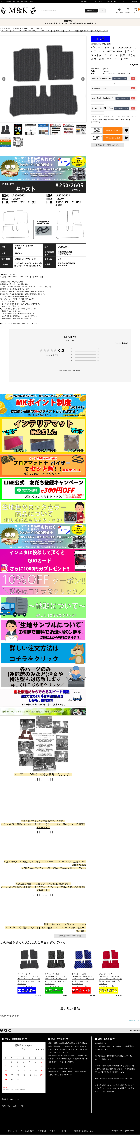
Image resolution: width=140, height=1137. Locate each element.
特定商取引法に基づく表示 (83, 1131)
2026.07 (38, 1049)
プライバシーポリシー (60, 1131)
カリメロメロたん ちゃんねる (25, 861)
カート (137, 10)
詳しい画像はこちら (120, 78)
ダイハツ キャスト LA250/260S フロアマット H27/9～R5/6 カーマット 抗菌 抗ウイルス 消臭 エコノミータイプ (29, 979)
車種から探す (91, 10)
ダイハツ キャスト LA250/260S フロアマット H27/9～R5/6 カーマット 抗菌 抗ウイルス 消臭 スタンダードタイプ (56, 979)
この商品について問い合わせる (107, 145)
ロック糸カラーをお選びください (103, 98)
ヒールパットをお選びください (102, 108)
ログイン (124, 1)
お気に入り (128, 12)
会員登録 (134, 1)
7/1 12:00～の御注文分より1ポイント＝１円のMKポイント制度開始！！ (70, 23)
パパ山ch (55, 924)
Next (83, 79)
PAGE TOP (136, 1030)
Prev (3, 79)
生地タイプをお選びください (102, 78)
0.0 (61, 350)
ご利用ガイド (83, 1)
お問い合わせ (119, 12)
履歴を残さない (134, 1020)
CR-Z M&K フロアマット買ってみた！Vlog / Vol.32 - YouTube (54, 868)
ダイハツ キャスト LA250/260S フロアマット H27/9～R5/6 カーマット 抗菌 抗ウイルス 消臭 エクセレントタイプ (83, 979)
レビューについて (112, 1)
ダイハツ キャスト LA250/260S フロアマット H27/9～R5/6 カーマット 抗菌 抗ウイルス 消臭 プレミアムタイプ (110, 979)
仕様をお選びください (99, 88)
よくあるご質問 (97, 1)
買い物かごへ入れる (113, 130)
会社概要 (43, 1131)
